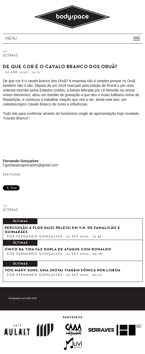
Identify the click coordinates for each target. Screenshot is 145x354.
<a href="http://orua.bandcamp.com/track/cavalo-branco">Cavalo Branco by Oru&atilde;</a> (72, 140)
